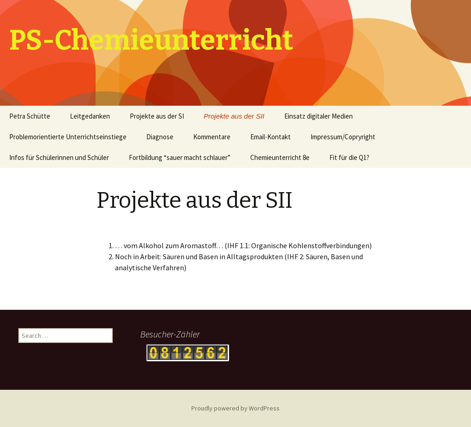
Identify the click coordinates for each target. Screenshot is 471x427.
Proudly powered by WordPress (235, 408)
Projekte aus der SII (234, 116)
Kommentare (211, 136)
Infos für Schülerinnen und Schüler (59, 157)
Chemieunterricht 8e (280, 157)
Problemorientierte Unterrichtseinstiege (67, 136)
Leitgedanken (90, 116)
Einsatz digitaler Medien (318, 116)
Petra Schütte (29, 116)
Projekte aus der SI (157, 116)
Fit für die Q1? (349, 157)
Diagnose (159, 136)
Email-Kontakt (270, 136)
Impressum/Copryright (342, 136)
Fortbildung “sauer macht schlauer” (179, 157)
